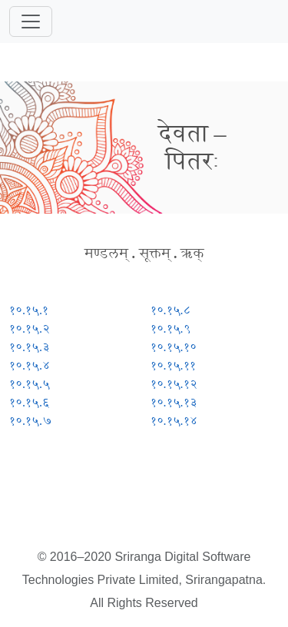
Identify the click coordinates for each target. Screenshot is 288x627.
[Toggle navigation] (30, 21)
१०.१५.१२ (174, 383)
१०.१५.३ (29, 346)
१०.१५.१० (174, 346)
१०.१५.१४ (174, 420)
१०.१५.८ (170, 310)
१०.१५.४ (29, 365)
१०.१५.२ (29, 328)
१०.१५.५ (29, 383)
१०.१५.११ (173, 365)
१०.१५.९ (170, 328)
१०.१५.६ (29, 402)
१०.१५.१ (28, 310)
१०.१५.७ (30, 420)
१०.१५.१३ (174, 402)
